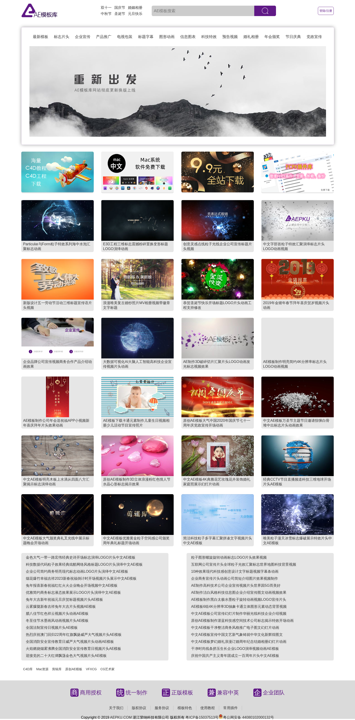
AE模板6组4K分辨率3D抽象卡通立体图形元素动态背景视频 (239, 606)
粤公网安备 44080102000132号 (246, 717)
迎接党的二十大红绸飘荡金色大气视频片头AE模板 (66, 656)
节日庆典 (293, 37)
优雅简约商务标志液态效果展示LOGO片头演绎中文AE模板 (73, 592)
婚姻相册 (135, 8)
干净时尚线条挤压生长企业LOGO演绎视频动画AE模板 (235, 649)
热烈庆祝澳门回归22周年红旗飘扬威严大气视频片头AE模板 (74, 635)
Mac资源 (42, 669)
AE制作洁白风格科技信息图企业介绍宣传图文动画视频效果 (238, 592)
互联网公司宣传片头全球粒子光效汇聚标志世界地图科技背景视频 (243, 564)
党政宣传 (314, 37)
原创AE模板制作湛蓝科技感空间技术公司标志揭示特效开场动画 (242, 620)
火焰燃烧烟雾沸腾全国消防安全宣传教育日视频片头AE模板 (73, 649)
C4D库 (28, 669)
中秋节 (106, 14)
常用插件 (230, 708)
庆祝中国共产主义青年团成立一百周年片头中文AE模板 (235, 656)
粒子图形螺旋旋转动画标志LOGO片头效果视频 (229, 557)
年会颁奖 (272, 37)
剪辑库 (57, 669)
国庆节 (119, 8)
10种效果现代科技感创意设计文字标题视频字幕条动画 (234, 571)
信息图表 (188, 37)
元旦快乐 (135, 14)
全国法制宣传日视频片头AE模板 (52, 627)
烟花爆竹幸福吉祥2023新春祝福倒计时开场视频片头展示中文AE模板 (81, 578)
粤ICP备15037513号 (201, 717)
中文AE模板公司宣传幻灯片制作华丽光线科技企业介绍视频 (238, 613)
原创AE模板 (73, 669)
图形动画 (167, 37)
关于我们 (116, 708)
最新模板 (40, 37)
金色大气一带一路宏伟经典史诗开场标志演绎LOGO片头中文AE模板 (80, 557)
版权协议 (139, 708)
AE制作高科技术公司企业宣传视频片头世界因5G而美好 (236, 585)
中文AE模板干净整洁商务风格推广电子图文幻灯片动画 (235, 627)
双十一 (106, 8)
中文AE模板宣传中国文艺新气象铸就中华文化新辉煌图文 (237, 635)
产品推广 (103, 37)
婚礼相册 (251, 37)
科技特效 (209, 37)
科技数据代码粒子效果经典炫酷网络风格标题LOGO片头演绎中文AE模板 (84, 564)
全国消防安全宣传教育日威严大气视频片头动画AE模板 (70, 642)
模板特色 (185, 708)
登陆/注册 (325, 10)
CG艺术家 (107, 669)
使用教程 (207, 708)
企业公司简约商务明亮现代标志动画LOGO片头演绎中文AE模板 (77, 571)
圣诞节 (119, 14)
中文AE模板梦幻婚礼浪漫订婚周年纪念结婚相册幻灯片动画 (238, 642)
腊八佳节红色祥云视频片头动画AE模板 (57, 613)
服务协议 (162, 708)
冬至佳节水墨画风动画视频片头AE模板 (57, 620)
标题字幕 (146, 37)
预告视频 (230, 37)
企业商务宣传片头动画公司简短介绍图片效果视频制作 (234, 578)
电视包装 (124, 37)
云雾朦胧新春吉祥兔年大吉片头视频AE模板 (61, 606)
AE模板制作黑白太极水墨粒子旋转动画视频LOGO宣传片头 (238, 599)
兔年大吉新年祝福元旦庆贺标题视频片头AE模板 (64, 599)
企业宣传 (82, 37)
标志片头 (61, 37)
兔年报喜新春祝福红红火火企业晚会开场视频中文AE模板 (72, 585)
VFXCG (91, 669)
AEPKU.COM (121, 717)
